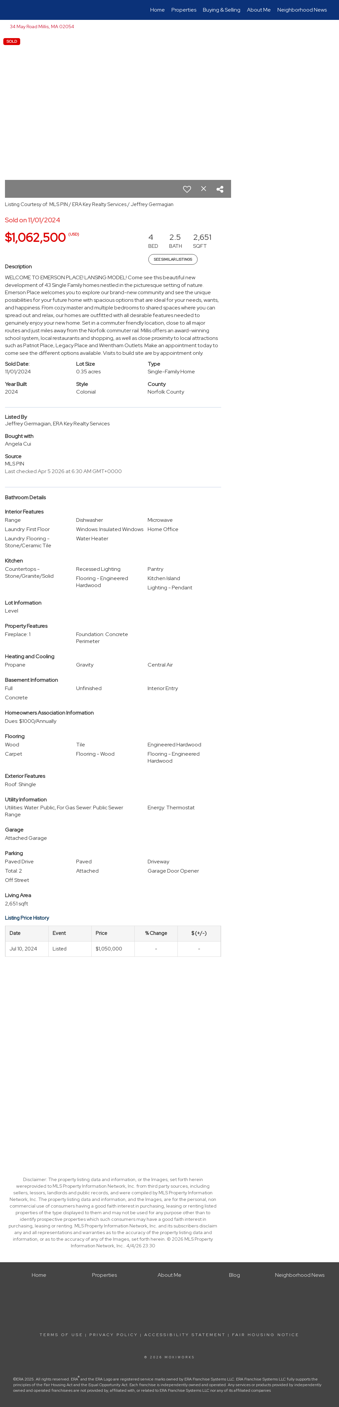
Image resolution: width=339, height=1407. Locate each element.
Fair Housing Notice (265, 1334)
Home (157, 9)
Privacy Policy (113, 1334)
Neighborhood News (302, 9)
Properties (183, 9)
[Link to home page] (12, 10)
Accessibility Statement (185, 1334)
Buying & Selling (221, 9)
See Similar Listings (173, 259)
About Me (259, 9)
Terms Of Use (61, 1334)
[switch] (187, 189)
